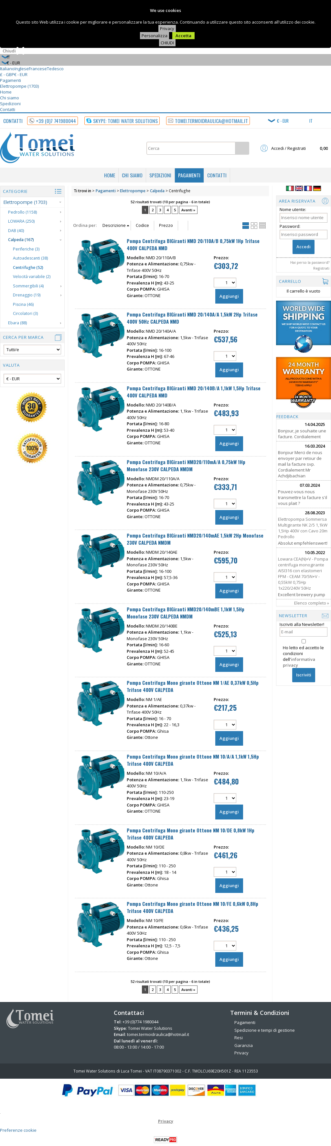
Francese (38, 69)
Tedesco (55, 69)
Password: (290, 226)
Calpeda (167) (21, 239)
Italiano (7, 69)
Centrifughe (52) (28, 267)
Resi (238, 1037)
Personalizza (154, 36)
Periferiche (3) (26, 249)
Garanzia (243, 1045)
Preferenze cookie (18, 1130)
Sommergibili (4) (28, 286)
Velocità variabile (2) (31, 276)
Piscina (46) (23, 304)
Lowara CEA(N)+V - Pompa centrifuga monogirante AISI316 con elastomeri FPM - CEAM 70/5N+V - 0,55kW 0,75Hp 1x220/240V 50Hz (303, 573)
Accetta (183, 36)
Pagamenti (10, 80)
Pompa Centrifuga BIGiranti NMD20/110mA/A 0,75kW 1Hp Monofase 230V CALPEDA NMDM (186, 465)
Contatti (7, 109)
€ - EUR (20, 74)
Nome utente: (293, 209)
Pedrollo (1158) (22, 212)
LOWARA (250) (21, 221)
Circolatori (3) (25, 313)
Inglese (22, 69)
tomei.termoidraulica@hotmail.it (158, 1034)
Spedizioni (10, 103)
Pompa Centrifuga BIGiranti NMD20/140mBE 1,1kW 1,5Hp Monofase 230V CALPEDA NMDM (185, 613)
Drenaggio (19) (26, 295)
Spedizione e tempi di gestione (264, 1030)
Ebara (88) (17, 323)
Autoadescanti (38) (30, 258)
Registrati (321, 268)
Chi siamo (9, 98)
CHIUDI (167, 43)
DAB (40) (16, 230)
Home (6, 92)
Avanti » (188, 209)
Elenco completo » (311, 603)
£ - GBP (7, 74)
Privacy (167, 28)
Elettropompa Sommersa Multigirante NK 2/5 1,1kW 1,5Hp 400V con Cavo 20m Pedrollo (302, 528)
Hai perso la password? (309, 262)
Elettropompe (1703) (19, 86)
